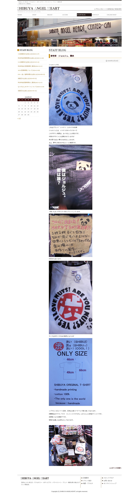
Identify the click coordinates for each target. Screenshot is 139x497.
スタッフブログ (109, 478)
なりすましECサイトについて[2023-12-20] (31, 86)
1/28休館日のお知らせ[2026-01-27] (28, 54)
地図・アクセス (88, 483)
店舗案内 (86, 478)
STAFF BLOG (84, 15)
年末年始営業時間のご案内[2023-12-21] (30, 82)
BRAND (54, 15)
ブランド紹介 (87, 480)
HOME (24, 15)
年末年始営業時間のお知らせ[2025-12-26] (31, 58)
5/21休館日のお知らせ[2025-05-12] (28, 62)
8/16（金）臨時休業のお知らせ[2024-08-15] (31, 74)
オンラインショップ (110, 483)
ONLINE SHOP (114, 15)
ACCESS (69, 15)
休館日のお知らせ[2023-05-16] (27, 91)
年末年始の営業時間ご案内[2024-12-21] (30, 66)
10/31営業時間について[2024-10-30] (29, 70)
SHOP (39, 15)
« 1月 (19, 118)
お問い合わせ (108, 480)
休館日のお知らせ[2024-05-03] (27, 78)
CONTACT (99, 15)
